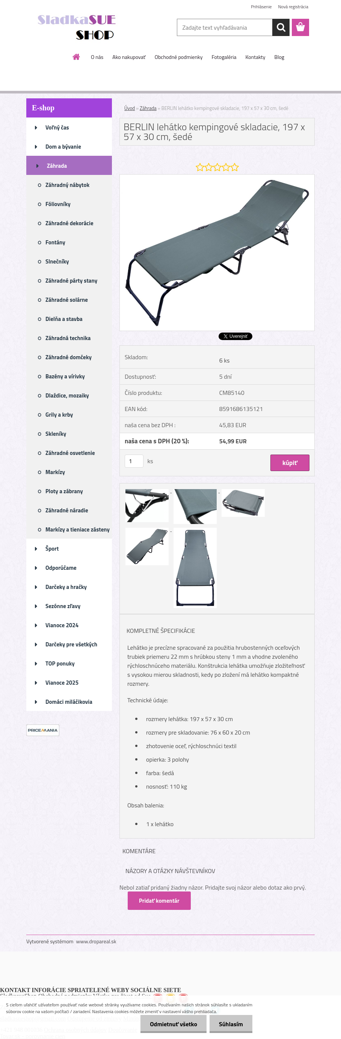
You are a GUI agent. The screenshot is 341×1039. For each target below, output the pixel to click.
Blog (279, 57)
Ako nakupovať (128, 57)
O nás (97, 57)
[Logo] (78, 28)
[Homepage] (76, 56)
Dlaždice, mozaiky (67, 395)
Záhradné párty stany (71, 280)
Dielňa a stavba (64, 319)
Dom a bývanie (63, 146)
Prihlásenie (261, 6)
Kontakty (256, 57)
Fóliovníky (58, 204)
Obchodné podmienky (179, 57)
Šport (52, 548)
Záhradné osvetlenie (70, 453)
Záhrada (57, 165)
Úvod (129, 108)
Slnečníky (57, 261)
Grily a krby (59, 414)
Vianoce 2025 (61, 682)
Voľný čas (57, 127)
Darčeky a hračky (66, 587)
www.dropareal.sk (96, 941)
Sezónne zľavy (62, 606)
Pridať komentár (159, 900)
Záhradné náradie (66, 510)
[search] (281, 27)
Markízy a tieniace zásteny (77, 529)
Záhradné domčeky (68, 357)
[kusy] (134, 461)
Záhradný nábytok (67, 185)
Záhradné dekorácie (69, 223)
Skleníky (55, 433)
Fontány (55, 242)
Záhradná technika (68, 338)
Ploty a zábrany (64, 491)
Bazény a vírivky (65, 376)
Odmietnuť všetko (173, 1023)
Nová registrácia (293, 6)
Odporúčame (61, 567)
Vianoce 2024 (61, 625)
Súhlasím (231, 1023)
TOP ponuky (60, 663)
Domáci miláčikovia (68, 701)
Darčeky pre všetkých (71, 644)
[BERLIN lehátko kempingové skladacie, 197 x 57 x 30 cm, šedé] (217, 177)
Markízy (55, 472)
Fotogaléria (223, 57)
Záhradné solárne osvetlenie (66, 302)
